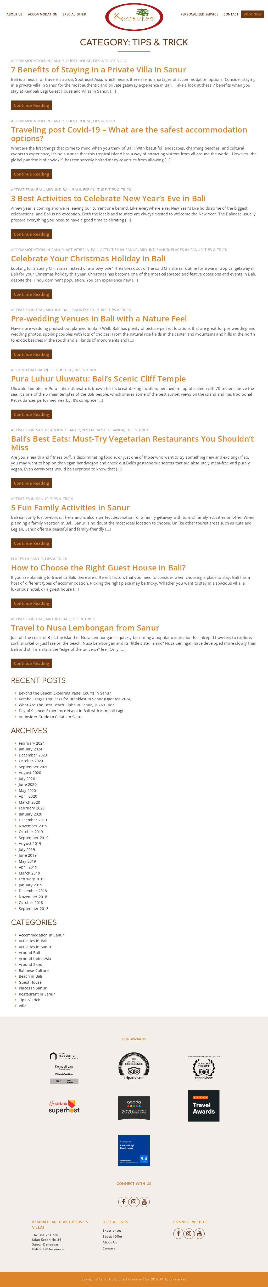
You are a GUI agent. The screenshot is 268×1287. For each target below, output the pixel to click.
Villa (122, 60)
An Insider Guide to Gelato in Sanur (51, 716)
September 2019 (33, 837)
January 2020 (30, 814)
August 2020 (30, 772)
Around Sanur (154, 249)
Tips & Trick (104, 60)
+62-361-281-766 (45, 1235)
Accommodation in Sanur (37, 60)
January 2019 (30, 884)
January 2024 (30, 748)
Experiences (112, 1230)
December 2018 (33, 890)
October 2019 (31, 831)
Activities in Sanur (119, 249)
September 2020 (33, 766)
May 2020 (27, 790)
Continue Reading (31, 105)
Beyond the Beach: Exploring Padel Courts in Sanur (65, 693)
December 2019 (33, 819)
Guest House (78, 60)
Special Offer (74, 14)
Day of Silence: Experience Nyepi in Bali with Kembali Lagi (71, 710)
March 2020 (29, 802)
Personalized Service (199, 14)
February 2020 (32, 808)
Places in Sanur (187, 249)
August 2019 (30, 843)
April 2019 (28, 867)
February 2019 (32, 878)
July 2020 (27, 778)
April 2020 (28, 796)
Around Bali (58, 189)
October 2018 (31, 902)
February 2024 (32, 743)
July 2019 (27, 849)
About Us (15, 14)
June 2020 (28, 784)
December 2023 (33, 755)
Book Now (252, 14)
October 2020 (31, 760)
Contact (231, 14)
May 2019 (27, 861)
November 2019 (33, 825)
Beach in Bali (30, 976)
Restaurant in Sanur (103, 429)
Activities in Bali (27, 189)
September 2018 (33, 908)
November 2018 (33, 896)
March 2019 (29, 873)
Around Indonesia (35, 958)
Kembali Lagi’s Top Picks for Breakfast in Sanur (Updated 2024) (75, 698)
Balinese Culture (89, 189)
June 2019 (28, 855)
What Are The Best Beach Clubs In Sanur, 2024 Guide (67, 704)
